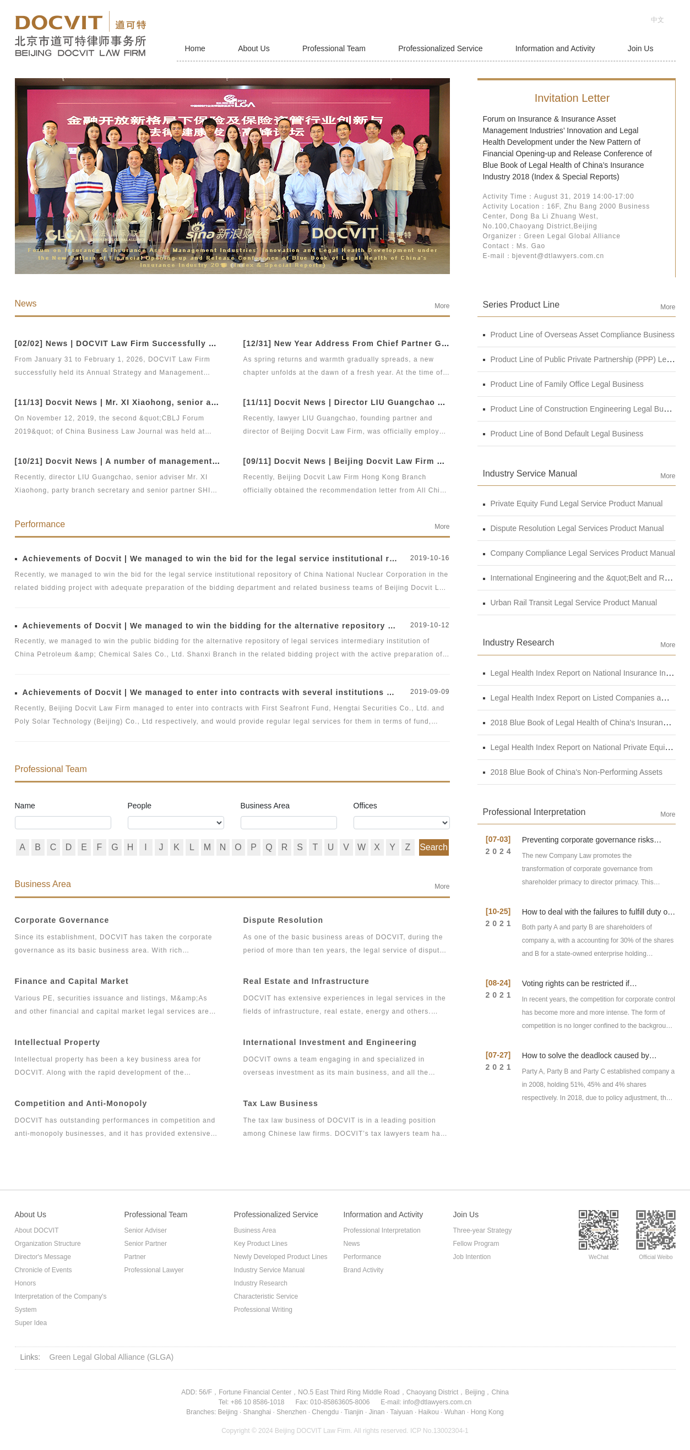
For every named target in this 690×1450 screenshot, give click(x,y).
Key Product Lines (260, 1243)
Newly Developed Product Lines (281, 1257)
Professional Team (334, 48)
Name (25, 805)
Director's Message (43, 1257)
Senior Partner (145, 1243)
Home (195, 48)
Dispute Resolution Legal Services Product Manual (573, 528)
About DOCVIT (37, 1230)
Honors (25, 1283)
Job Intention (472, 1257)
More (441, 306)
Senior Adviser (145, 1230)
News (352, 1243)
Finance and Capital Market (72, 981)
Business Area (265, 805)
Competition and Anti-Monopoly (81, 1103)
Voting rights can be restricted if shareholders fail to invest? (575, 988)
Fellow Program (476, 1243)
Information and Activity (555, 48)
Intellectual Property (58, 1042)
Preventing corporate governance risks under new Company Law (588, 844)
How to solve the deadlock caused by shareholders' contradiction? (585, 1060)
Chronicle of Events (43, 1270)
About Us (254, 48)
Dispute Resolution (283, 920)
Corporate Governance (62, 920)
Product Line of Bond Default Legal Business (563, 433)
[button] (223, 265)
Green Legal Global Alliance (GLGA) (112, 1357)
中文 (657, 20)
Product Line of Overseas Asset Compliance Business (579, 334)
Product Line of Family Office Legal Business (563, 384)
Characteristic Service (266, 1296)
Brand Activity (364, 1270)
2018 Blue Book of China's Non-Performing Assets (572, 772)
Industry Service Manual (269, 1270)
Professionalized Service (440, 48)
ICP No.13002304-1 (439, 1431)
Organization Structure (48, 1243)
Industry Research (260, 1283)
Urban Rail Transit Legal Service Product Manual (570, 602)
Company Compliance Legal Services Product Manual (579, 553)
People (140, 805)
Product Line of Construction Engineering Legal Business (584, 408)
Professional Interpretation (382, 1230)
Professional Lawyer (154, 1270)
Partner (135, 1257)
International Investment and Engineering (330, 1042)
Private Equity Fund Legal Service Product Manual (573, 503)
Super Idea (31, 1323)
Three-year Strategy (482, 1230)
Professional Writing (263, 1310)
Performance (363, 1257)
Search (434, 847)
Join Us (641, 48)
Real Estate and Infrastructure (306, 981)
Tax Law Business (280, 1103)
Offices (365, 805)
